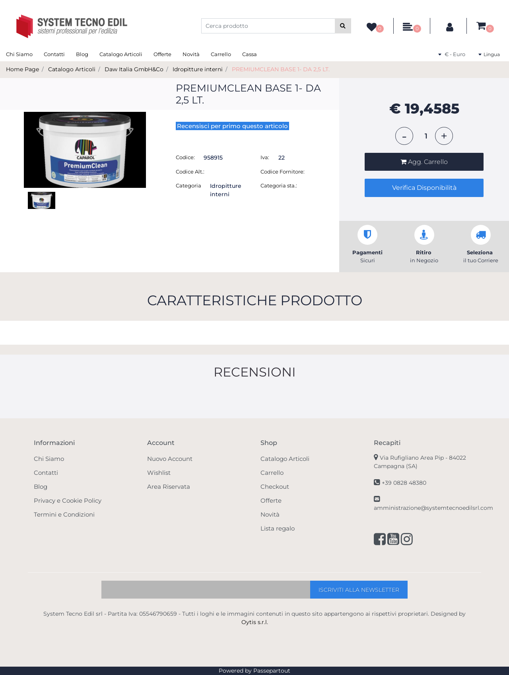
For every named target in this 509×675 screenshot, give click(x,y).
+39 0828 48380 (404, 482)
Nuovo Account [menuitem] (169, 458)
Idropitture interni (198, 69)
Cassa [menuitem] (249, 54)
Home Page (22, 69)
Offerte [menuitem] (162, 54)
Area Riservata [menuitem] (168, 486)
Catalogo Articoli (71, 69)
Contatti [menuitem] (54, 54)
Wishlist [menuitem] (159, 472)
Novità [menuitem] (191, 54)
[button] (343, 25)
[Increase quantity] (444, 136)
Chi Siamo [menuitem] (19, 54)
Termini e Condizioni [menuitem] (64, 514)
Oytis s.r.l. (254, 622)
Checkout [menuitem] (274, 486)
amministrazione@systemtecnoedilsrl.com (433, 507)
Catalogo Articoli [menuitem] (120, 54)
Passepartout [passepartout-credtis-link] (271, 670)
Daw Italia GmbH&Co (134, 69)
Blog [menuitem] (82, 54)
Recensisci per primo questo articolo (232, 126)
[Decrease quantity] (404, 136)
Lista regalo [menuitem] (277, 528)
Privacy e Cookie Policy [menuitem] (67, 500)
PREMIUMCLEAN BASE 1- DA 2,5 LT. (281, 69)
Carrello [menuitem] (221, 54)
